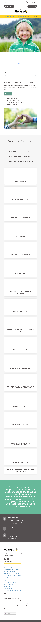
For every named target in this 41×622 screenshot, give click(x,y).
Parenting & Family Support (12, 569)
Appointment (9, 6)
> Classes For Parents (10, 571)
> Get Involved (8, 588)
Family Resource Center (18, 16)
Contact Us (7, 592)
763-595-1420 (33, 2)
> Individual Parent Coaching (12, 573)
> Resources (7, 581)
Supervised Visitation (10, 567)
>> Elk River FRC (8, 586)
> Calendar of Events (10, 582)
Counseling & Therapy (10, 566)
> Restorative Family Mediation (12, 575)
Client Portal (32, 6)
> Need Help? (8, 579)
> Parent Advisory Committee (12, 590)
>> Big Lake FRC (8, 584)
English (7, 613)
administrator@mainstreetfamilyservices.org (16, 529)
